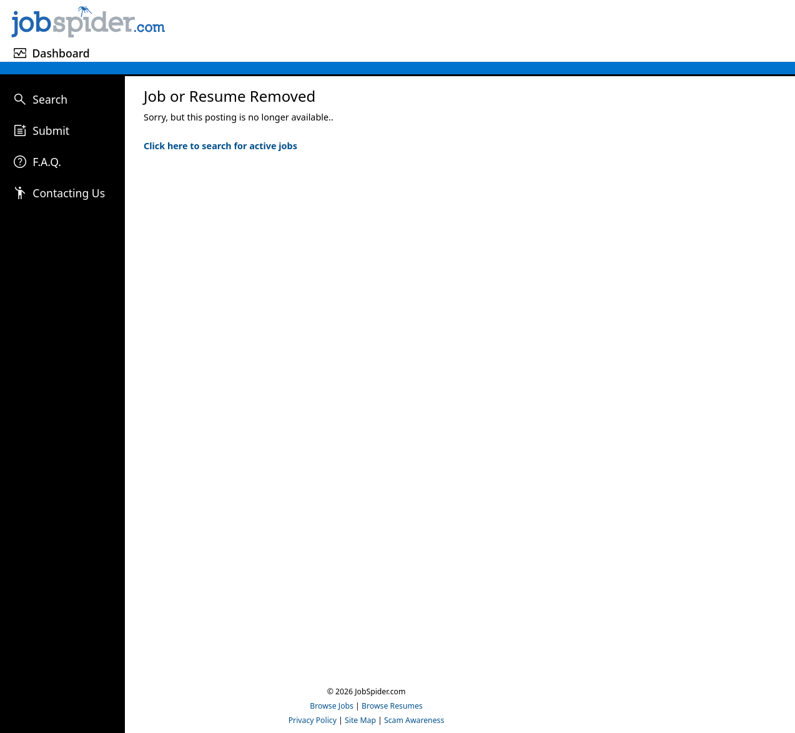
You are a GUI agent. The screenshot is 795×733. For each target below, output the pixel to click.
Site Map (360, 720)
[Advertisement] (482, 29)
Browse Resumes (392, 706)
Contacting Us (68, 192)
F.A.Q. (46, 161)
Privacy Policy (313, 720)
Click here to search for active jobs (220, 146)
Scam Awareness (414, 720)
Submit (50, 130)
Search (49, 99)
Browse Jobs (331, 706)
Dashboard (60, 53)
